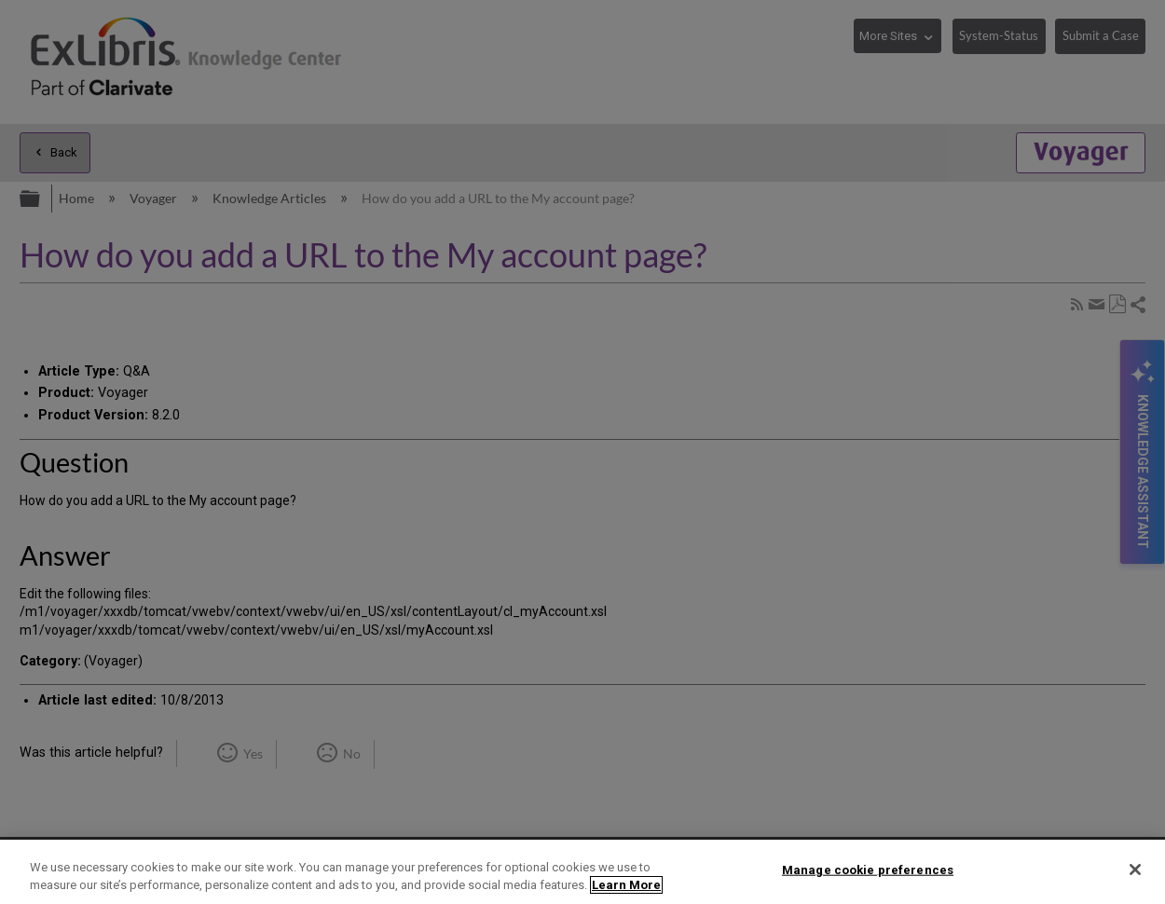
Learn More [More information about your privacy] (626, 885)
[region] (582, 872)
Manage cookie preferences (867, 870)
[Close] (1135, 869)
